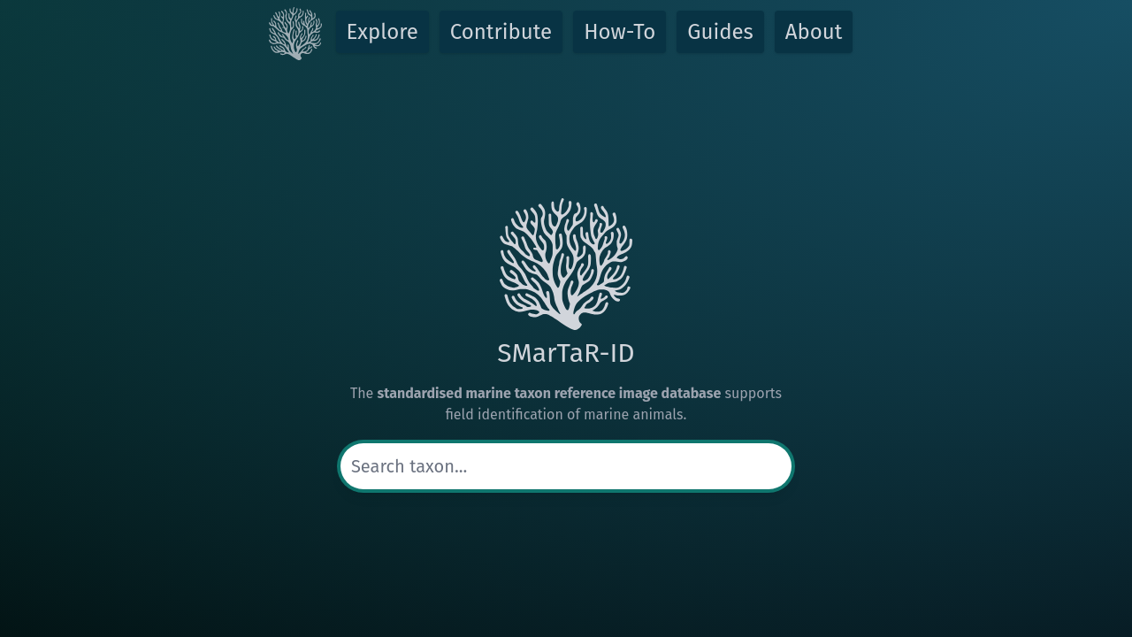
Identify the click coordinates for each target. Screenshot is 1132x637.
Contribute (501, 31)
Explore (382, 31)
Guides (720, 31)
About (814, 31)
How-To (619, 31)
